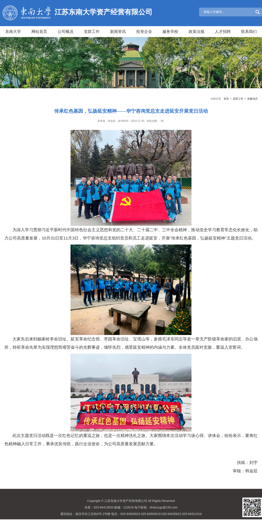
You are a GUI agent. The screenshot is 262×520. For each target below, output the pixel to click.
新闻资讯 (118, 31)
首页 (226, 98)
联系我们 (249, 31)
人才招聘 (223, 31)
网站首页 (39, 31)
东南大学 (13, 31)
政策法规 (196, 31)
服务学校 (170, 31)
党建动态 (252, 98)
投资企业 (144, 31)
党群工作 (92, 31)
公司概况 (65, 31)
